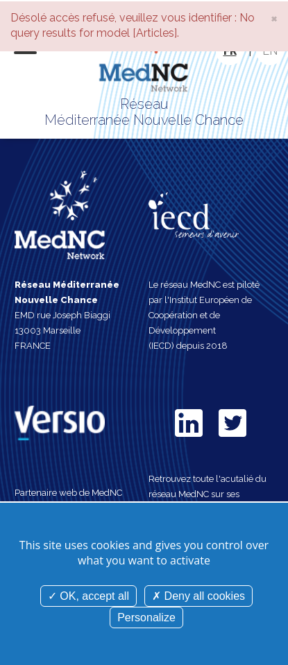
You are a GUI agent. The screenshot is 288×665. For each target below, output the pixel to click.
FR (230, 51)
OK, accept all (88, 596)
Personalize (146, 617)
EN (270, 51)
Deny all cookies (198, 596)
